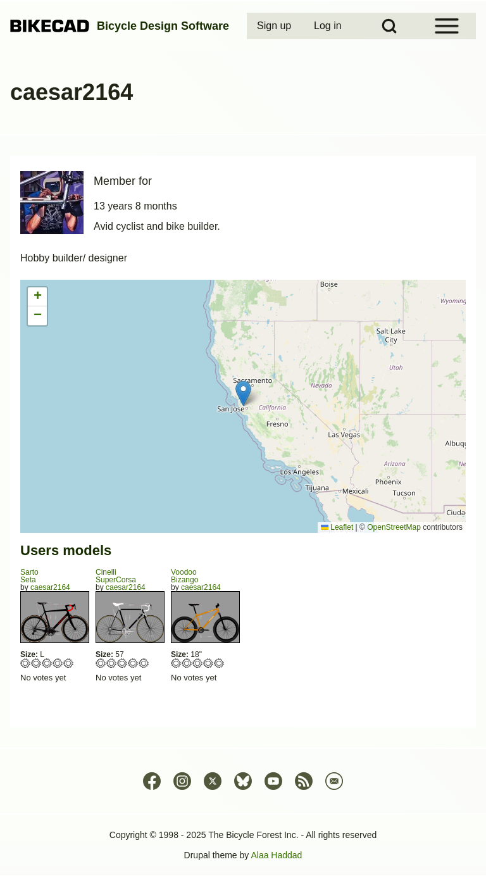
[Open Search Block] (389, 26)
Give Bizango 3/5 (197, 663)
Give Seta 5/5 (68, 663)
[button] (243, 393)
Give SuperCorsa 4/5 (133, 663)
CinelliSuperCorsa (116, 576)
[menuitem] (275, 26)
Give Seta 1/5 (25, 663)
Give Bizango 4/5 (208, 663)
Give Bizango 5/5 (219, 663)
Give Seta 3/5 (47, 663)
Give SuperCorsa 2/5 (111, 663)
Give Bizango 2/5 (187, 663)
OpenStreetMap (394, 527)
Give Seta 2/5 (36, 663)
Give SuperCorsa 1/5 (101, 663)
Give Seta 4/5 (58, 663)
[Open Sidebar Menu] (447, 26)
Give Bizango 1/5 (176, 663)
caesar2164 (50, 587)
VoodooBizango (184, 576)
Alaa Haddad (276, 855)
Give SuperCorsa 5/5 (144, 663)
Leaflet (337, 527)
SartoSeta (29, 576)
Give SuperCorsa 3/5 (122, 663)
